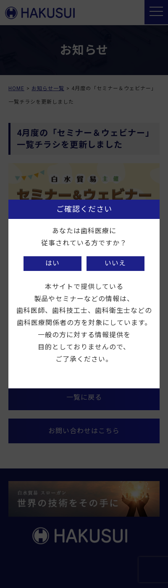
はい (52, 263)
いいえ (115, 263)
